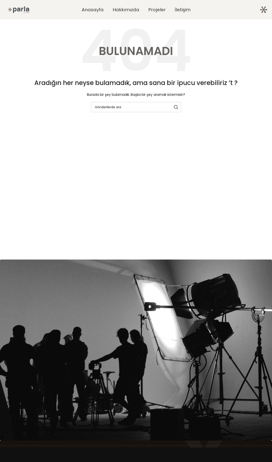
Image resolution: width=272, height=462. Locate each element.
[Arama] (136, 107)
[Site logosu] (18, 9)
